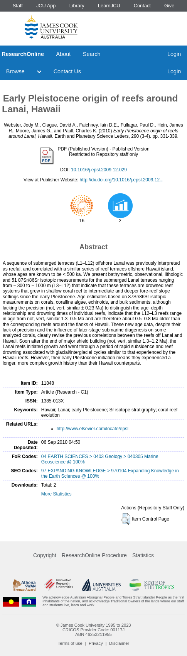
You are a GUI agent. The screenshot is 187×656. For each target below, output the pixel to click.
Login (174, 54)
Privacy (96, 643)
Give (169, 5)
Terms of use (70, 643)
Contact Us (67, 71)
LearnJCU (109, 5)
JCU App (46, 5)
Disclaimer (119, 643)
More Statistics (56, 494)
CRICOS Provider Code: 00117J (93, 629)
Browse (15, 71)
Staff (18, 5)
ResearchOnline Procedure (94, 555)
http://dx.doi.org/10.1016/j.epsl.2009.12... (122, 180)
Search (92, 54)
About (63, 54)
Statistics (143, 555)
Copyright (44, 555)
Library (76, 5)
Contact (142, 5)
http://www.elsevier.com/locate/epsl (92, 428)
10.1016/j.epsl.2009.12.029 (99, 169)
